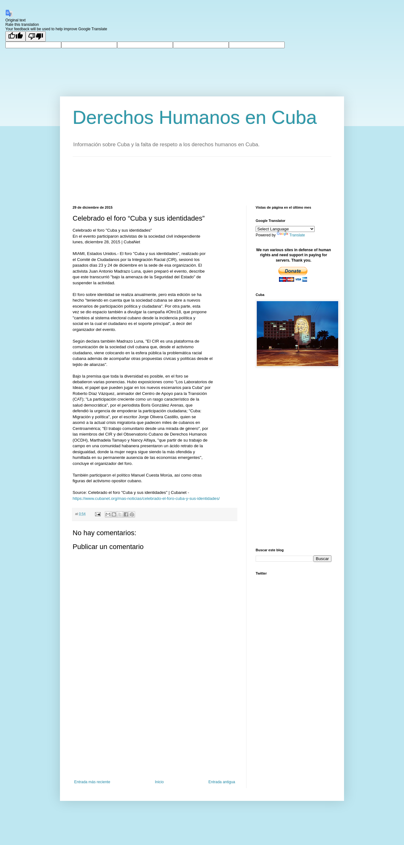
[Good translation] (15, 36)
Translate (291, 235)
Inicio (159, 782)
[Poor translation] (36, 36)
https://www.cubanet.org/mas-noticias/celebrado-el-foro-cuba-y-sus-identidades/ (146, 498)
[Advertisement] (187, 180)
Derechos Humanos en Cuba (195, 117)
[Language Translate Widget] (285, 229)
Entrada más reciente (92, 782)
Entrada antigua (221, 782)
